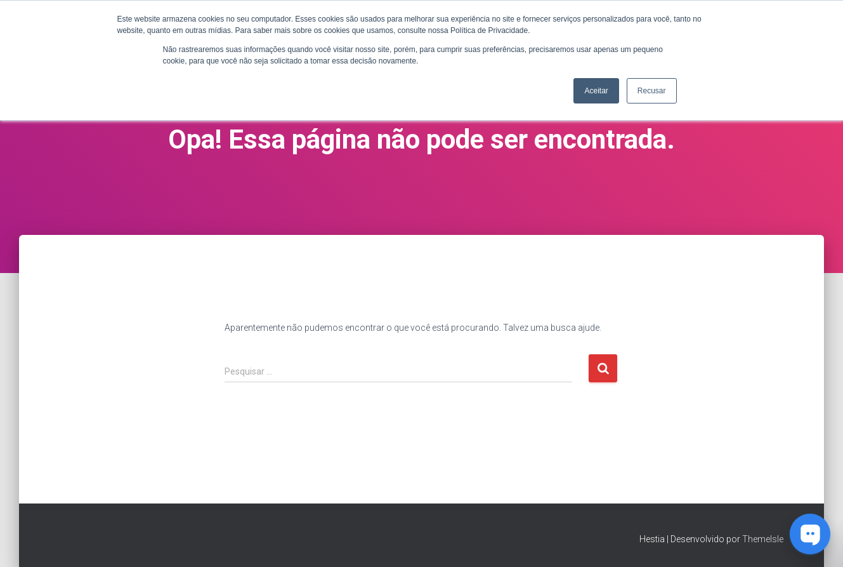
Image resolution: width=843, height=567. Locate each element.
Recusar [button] (651, 90)
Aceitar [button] (596, 90)
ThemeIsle (762, 539)
